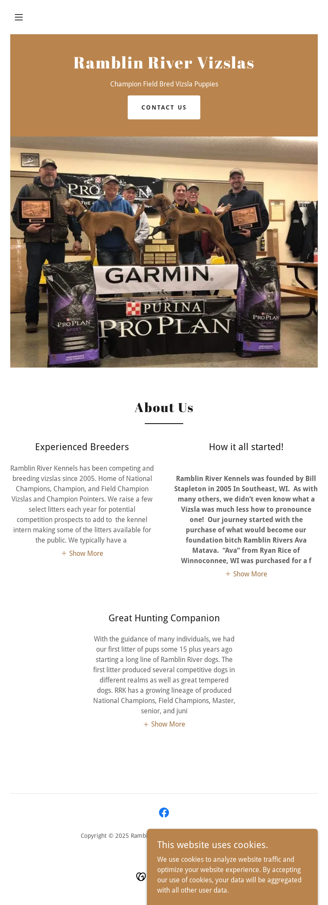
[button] (18, 17)
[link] (164, 66)
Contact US (163, 107)
